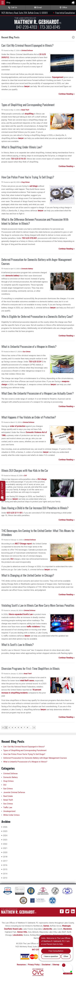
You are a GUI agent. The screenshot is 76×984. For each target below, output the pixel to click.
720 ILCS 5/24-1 (36, 362)
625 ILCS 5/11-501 (15, 513)
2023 (4, 839)
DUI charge (42, 479)
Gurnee (46, 926)
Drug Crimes (25, 182)
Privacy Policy (34, 965)
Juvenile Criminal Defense (14, 792)
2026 (4, 827)
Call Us (12, 7)
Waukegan (66, 926)
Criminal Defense (27, 50)
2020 (4, 852)
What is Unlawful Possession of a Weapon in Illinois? (25, 762)
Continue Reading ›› (67, 94)
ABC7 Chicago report (23, 544)
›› (34, 727)
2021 (4, 848)
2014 (4, 873)
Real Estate (8, 796)
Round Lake (17, 929)
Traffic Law (7, 807)
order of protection (17, 426)
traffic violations (33, 626)
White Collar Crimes (11, 815)
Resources (21, 965)
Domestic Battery (27, 269)
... (31, 727)
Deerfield (8, 929)
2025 (4, 831)
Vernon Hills (22, 932)
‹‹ (3, 727)
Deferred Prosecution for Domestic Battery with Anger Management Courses (35, 758)
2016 (4, 865)
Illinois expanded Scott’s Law (20, 614)
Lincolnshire (18, 935)
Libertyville (47, 929)
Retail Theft (25, 110)
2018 (4, 856)
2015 (4, 869)
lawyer (27, 86)
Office (63, 7)
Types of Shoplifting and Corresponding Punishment (24, 750)
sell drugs (33, 186)
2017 (4, 860)
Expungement (57, 77)
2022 (4, 844)
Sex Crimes (8, 804)
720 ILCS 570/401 (29, 238)
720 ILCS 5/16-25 (18, 159)
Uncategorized (9, 811)
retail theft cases (27, 680)
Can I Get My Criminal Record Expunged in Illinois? (24, 747)
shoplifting (29, 114)
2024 (4, 835)
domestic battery (12, 276)
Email (38, 7)
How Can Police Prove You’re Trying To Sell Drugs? (24, 754)
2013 (4, 877)
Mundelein (67, 929)
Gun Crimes (26, 352)
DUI (25, 475)
